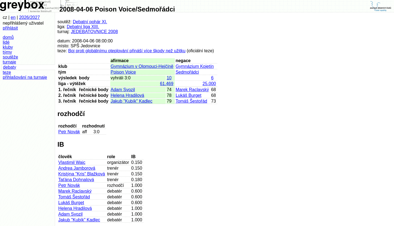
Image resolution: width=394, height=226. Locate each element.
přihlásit (10, 28)
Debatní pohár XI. (90, 21)
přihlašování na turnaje (25, 77)
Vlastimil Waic (71, 162)
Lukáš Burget (188, 95)
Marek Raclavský (192, 89)
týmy (7, 52)
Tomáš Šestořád (191, 101)
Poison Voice (123, 72)
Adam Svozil (123, 89)
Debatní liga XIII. (83, 26)
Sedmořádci (187, 72)
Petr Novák (69, 131)
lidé (6, 42)
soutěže (10, 57)
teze (7, 72)
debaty (9, 67)
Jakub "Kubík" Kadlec (131, 101)
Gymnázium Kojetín (195, 66)
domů (8, 37)
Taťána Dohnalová (76, 179)
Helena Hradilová (127, 95)
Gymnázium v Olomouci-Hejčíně (142, 66)
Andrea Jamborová (76, 168)
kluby (8, 47)
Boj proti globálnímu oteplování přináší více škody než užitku (127, 50)
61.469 (166, 83)
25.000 (209, 83)
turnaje (9, 62)
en (13, 17)
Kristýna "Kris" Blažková (81, 174)
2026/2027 (29, 17)
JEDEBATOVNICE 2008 (94, 31)
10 (169, 78)
